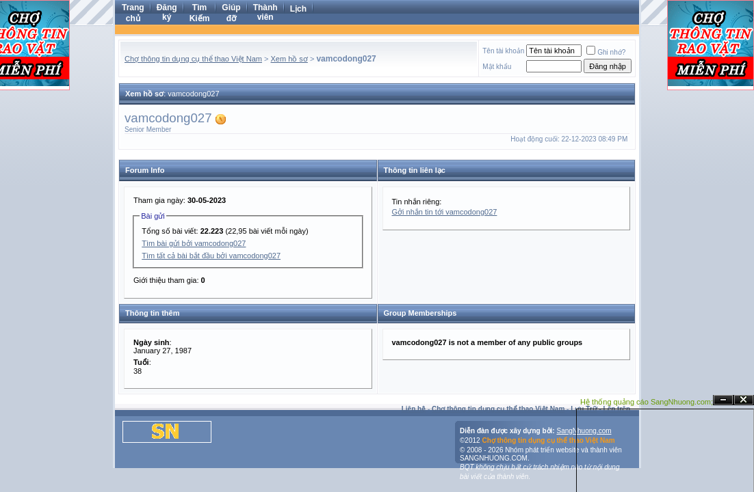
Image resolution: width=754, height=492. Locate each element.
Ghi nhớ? (605, 52)
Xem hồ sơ (289, 59)
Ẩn (723, 400)
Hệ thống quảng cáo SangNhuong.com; (646, 402)
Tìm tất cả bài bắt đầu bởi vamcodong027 (211, 255)
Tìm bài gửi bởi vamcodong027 (194, 243)
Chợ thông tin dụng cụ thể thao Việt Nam (193, 59)
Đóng (743, 400)
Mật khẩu (496, 66)
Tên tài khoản (503, 51)
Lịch (298, 9)
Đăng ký (167, 12)
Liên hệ (414, 409)
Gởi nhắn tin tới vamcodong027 (444, 212)
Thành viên (265, 12)
